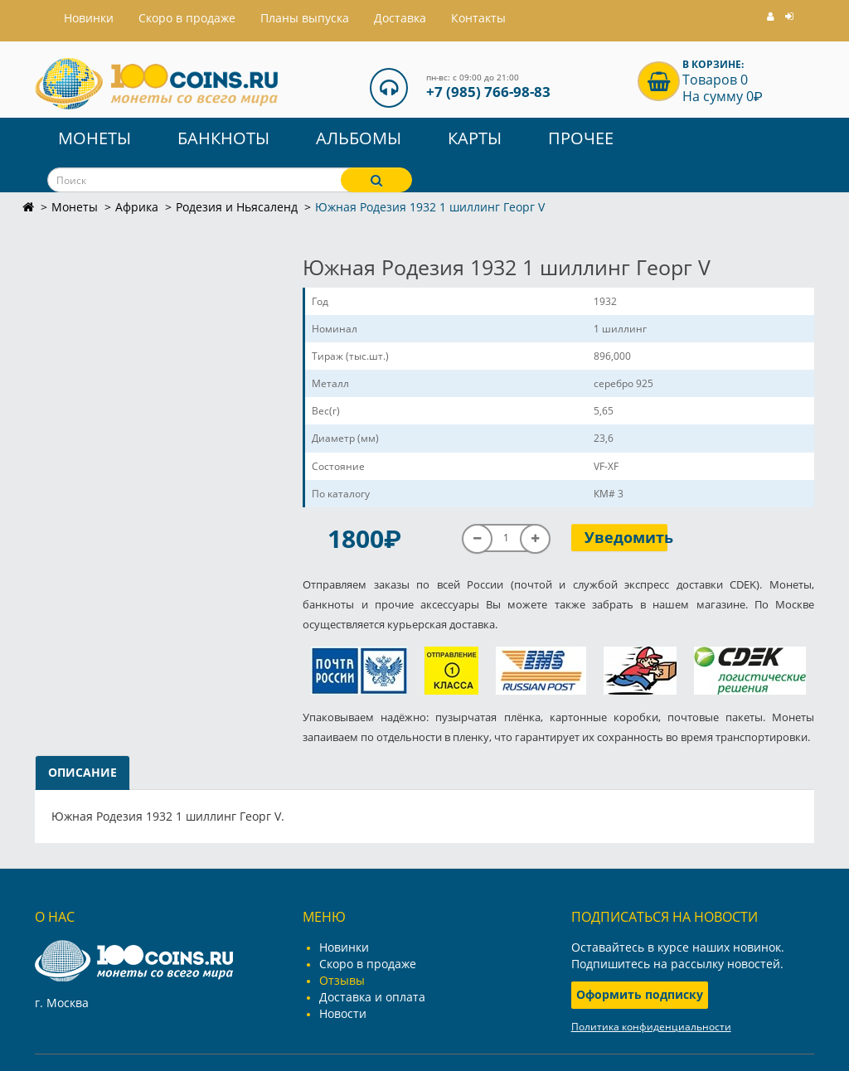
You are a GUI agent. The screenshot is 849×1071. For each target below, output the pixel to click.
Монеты (94, 138)
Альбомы (358, 138)
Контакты (478, 18)
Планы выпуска (304, 18)
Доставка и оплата (372, 997)
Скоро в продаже (186, 18)
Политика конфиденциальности (651, 1027)
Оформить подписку (639, 994)
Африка (136, 207)
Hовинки (89, 18)
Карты (475, 138)
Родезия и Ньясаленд (237, 207)
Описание (82, 772)
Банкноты (223, 138)
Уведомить (626, 537)
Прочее (581, 138)
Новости (342, 1013)
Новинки (344, 947)
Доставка (400, 18)
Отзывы (342, 980)
